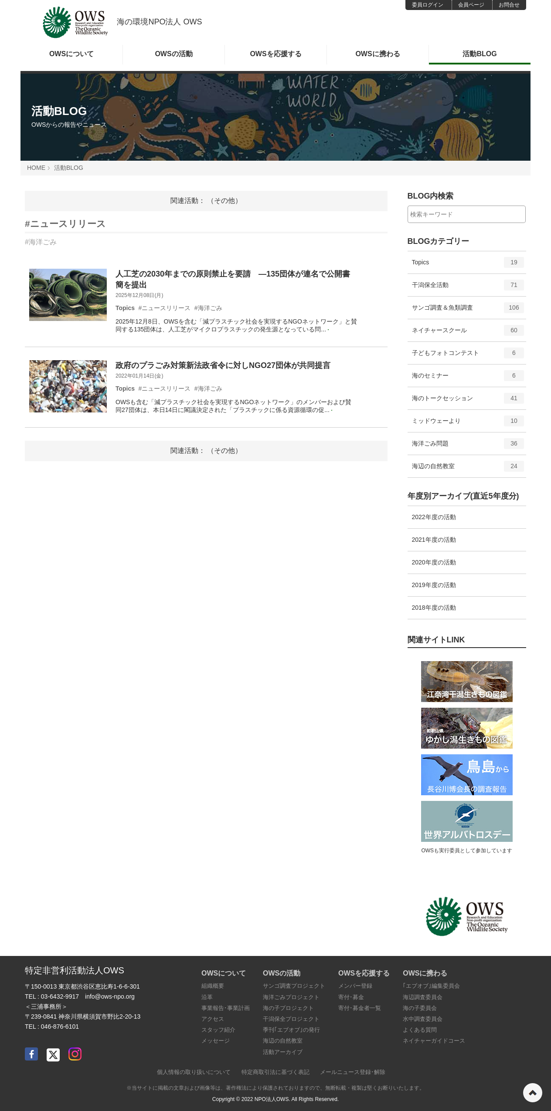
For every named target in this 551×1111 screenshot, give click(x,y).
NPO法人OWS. (272, 1099)
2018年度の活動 (434, 607)
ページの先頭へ (532, 1092)
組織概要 (212, 986)
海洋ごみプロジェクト (291, 997)
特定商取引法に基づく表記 (275, 1072)
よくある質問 (420, 1030)
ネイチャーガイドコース (434, 1040)
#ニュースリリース (65, 224)
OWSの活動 (173, 53)
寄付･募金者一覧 (359, 1008)
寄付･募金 (351, 997)
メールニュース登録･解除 (352, 1072)
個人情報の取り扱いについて (194, 1072)
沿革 (207, 997)
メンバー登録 (355, 986)
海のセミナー (468, 378)
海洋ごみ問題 (468, 446)
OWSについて (71, 53)
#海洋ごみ (41, 242)
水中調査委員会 (422, 1019)
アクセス (212, 1019)
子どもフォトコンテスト (468, 356)
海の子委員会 (420, 1008)
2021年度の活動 (434, 539)
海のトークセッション (468, 401)
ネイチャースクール (468, 333)
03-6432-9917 (60, 996)
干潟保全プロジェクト (291, 1019)
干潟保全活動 (468, 288)
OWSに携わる (377, 53)
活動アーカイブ (283, 1052)
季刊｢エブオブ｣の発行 (291, 1030)
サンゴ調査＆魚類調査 (468, 310)
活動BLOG (480, 53)
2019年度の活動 (434, 584)
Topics (468, 265)
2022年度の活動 (434, 516)
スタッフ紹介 (218, 1030)
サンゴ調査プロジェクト (294, 986)
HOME (36, 167)
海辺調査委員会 (422, 997)
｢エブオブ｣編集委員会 (431, 986)
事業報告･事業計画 (225, 1008)
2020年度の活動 (434, 562)
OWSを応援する (275, 53)
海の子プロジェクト (288, 1008)
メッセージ (215, 1040)
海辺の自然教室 (468, 469)
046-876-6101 (60, 1026)
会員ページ (471, 5)
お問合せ (509, 5)
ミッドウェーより (468, 423)
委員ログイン (427, 5)
